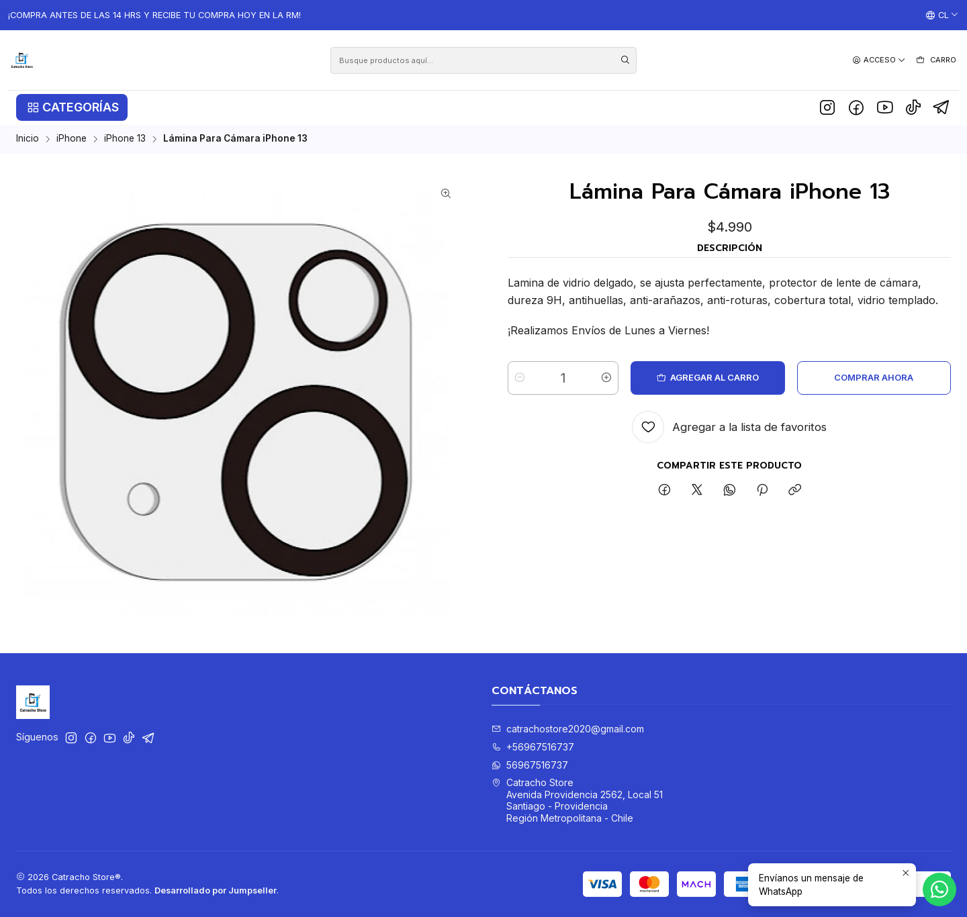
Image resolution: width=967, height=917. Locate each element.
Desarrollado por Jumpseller (215, 890)
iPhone (71, 139)
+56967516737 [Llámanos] (533, 747)
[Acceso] (879, 60)
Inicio (27, 139)
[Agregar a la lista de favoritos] (729, 427)
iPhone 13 (125, 139)
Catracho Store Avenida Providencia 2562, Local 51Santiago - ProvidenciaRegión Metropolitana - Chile (577, 800)
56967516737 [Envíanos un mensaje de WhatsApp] (530, 765)
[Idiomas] (942, 15)
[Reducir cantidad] (519, 378)
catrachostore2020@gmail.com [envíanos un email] (568, 728)
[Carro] (936, 60)
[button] (72, 107)
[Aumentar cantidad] (606, 378)
